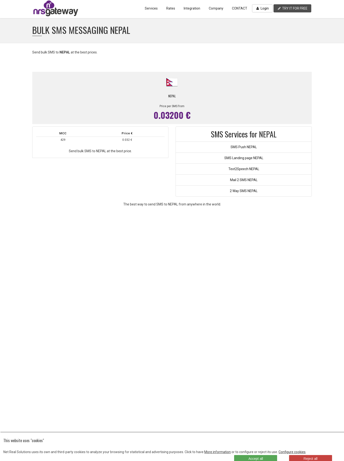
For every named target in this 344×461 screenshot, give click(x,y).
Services (151, 8)
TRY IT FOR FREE (292, 8)
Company (216, 8)
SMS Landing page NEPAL (243, 158)
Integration (192, 8)
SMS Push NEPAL (244, 147)
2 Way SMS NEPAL (244, 191)
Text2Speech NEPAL (243, 169)
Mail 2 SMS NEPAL (244, 180)
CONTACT (239, 8)
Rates (170, 8)
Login (262, 8)
